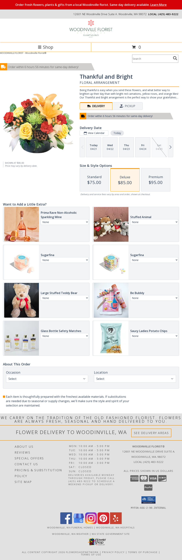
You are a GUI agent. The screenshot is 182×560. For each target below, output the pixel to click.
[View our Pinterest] (103, 523)
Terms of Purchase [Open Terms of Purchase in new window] (143, 552)
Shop (45, 47)
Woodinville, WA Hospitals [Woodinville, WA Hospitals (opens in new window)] (115, 527)
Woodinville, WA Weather (70, 533)
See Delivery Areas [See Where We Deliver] (151, 433)
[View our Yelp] (116, 523)
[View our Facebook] (66, 523)
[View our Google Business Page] (78, 523)
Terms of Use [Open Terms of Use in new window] (91, 554)
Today (117, 133)
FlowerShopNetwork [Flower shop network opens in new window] (82, 552)
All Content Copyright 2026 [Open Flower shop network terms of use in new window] (43, 552)
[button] (148, 500)
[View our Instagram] (91, 523)
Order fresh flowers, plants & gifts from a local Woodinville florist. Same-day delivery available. (91, 5)
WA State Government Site (111, 533)
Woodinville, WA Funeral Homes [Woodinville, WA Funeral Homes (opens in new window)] (70, 527)
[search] (175, 58)
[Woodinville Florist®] (91, 37)
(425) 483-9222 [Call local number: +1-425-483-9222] (168, 14)
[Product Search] (151, 59)
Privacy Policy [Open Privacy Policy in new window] (113, 552)
